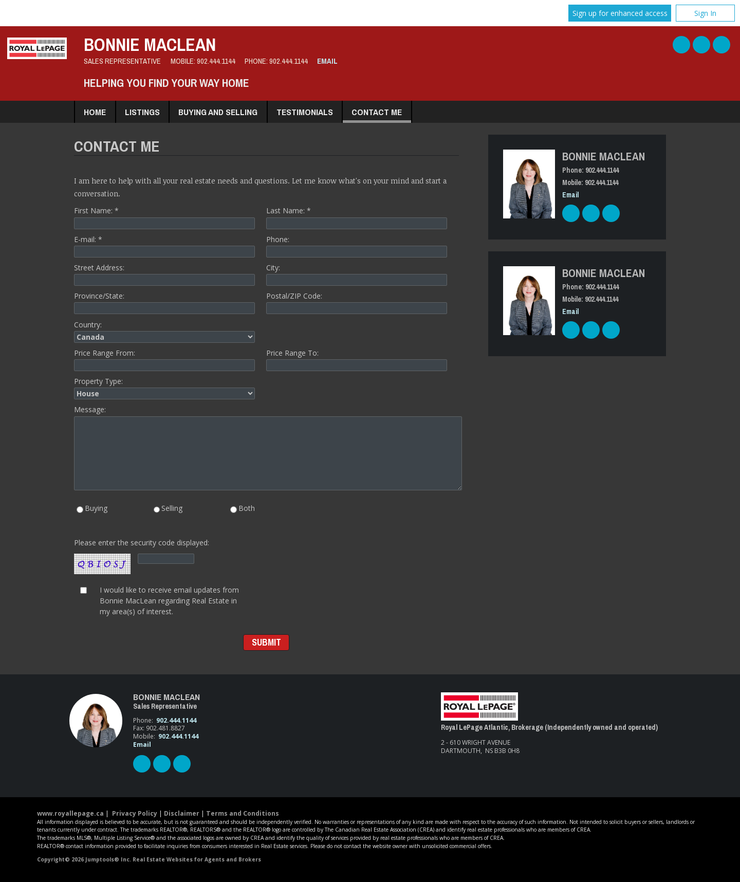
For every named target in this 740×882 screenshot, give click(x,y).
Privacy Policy (134, 813)
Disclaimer (181, 813)
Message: (266, 447)
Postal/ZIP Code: (356, 302)
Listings (142, 112)
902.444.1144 (216, 61)
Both (242, 509)
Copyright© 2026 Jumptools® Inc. (84, 859)
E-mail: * (164, 246)
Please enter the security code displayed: (141, 556)
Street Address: (164, 274)
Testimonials (304, 112)
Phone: (356, 246)
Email (327, 61)
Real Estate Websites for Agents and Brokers (197, 859)
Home (95, 112)
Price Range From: (164, 359)
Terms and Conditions (242, 813)
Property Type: (164, 387)
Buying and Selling (217, 112)
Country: (164, 331)
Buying (92, 509)
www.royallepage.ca (70, 813)
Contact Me (376, 112)
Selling (168, 509)
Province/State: (164, 302)
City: (356, 274)
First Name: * (164, 217)
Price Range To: (356, 359)
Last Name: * (356, 217)
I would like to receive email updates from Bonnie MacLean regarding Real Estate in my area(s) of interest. (169, 600)
